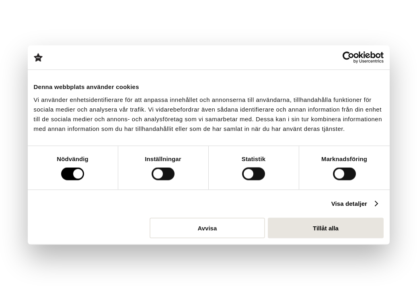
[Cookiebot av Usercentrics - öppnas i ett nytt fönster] (348, 58)
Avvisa (207, 227)
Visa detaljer (349, 203)
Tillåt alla (326, 227)
